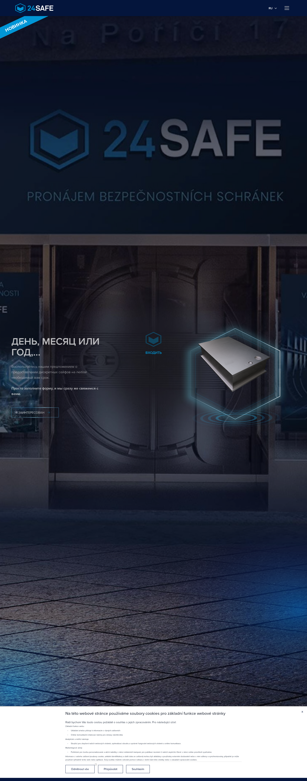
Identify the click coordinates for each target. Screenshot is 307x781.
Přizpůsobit (110, 769)
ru (273, 8)
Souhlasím (138, 769)
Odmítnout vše (80, 769)
